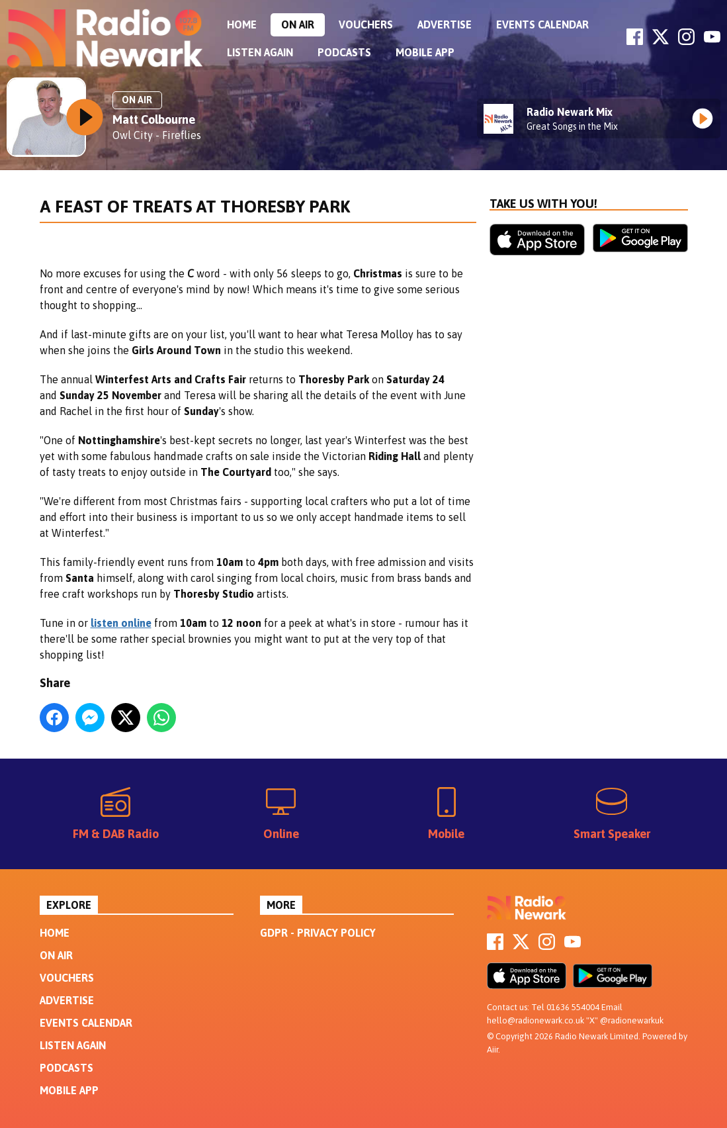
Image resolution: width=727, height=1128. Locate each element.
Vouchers (366, 24)
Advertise (444, 24)
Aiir (492, 1050)
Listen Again (260, 52)
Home (242, 24)
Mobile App (425, 52)
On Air (297, 24)
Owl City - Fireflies (156, 135)
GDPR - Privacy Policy (318, 933)
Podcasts (344, 52)
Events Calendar (542, 24)
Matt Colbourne (153, 119)
